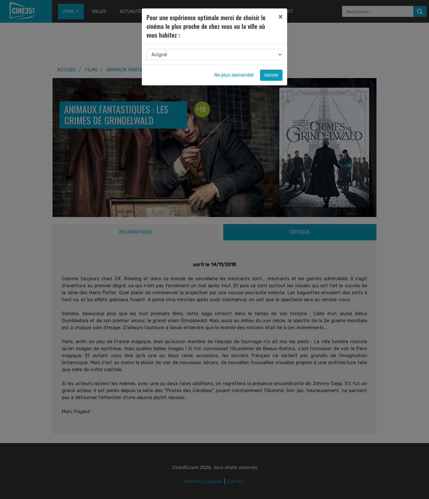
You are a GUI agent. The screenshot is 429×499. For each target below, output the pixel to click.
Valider (271, 75)
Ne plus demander (234, 75)
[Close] (280, 16)
